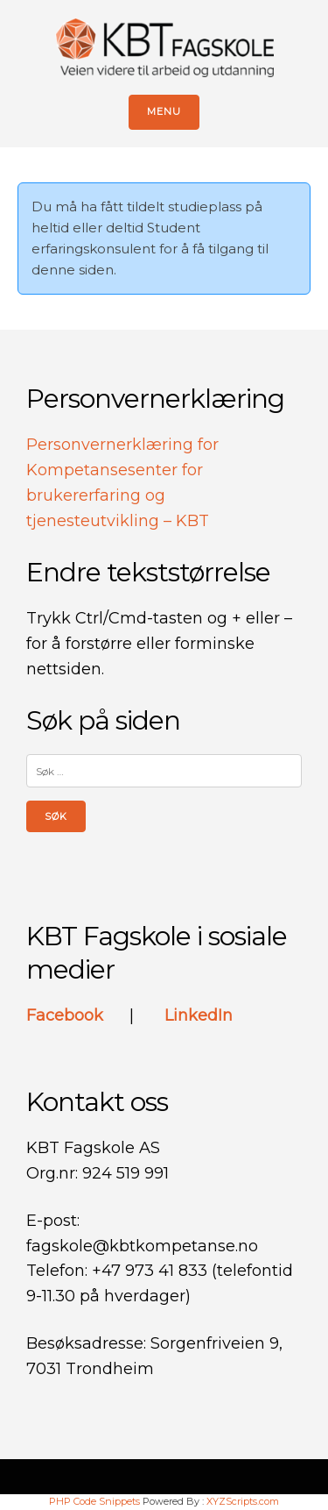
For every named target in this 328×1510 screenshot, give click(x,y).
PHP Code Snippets (94, 1501)
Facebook (67, 1015)
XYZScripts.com (242, 1501)
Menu (164, 111)
